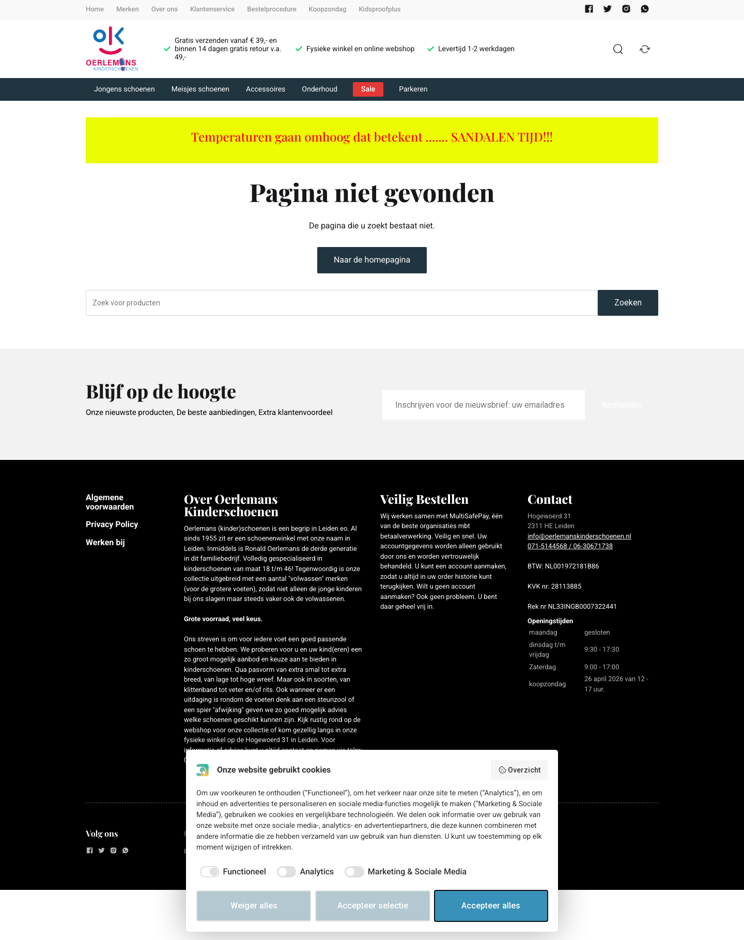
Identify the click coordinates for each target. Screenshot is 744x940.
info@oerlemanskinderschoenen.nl (579, 537)
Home (95, 9)
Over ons (164, 9)
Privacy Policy (112, 524)
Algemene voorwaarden (110, 502)
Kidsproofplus (379, 9)
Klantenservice (212, 9)
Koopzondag (328, 9)
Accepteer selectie (372, 906)
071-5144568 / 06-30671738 (570, 546)
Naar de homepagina (372, 260)
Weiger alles (253, 906)
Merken (127, 9)
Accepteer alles (490, 906)
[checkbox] (231, 872)
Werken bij (105, 542)
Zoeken (628, 302)
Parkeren (413, 89)
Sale (368, 89)
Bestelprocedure (271, 9)
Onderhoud (319, 89)
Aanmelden (621, 405)
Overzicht (519, 770)
